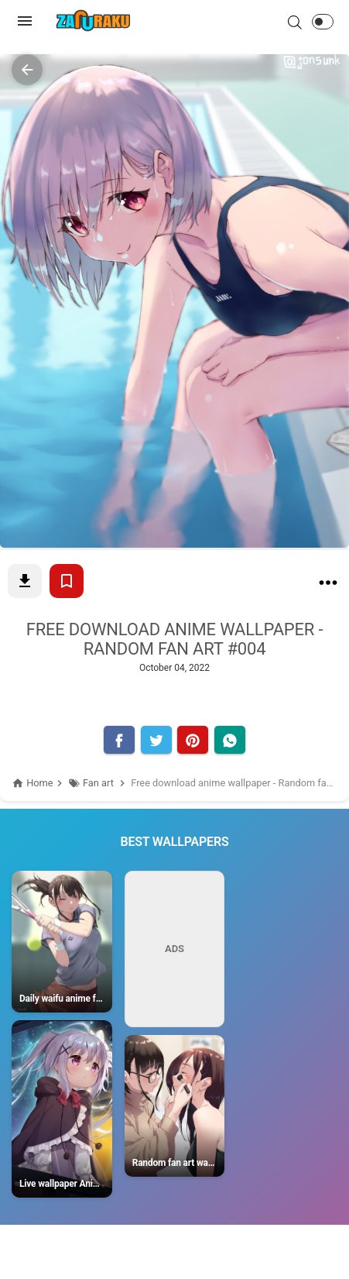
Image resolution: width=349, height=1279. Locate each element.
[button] (323, 21)
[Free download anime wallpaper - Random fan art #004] (328, 585)
